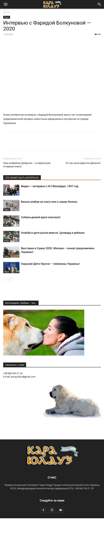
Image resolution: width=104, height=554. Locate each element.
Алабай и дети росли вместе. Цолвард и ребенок (53, 232)
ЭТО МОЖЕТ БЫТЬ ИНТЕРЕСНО (22, 177)
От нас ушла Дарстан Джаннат (83, 163)
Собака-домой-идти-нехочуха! (40, 217)
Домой (6, 12)
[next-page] (10, 279)
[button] (5, 4)
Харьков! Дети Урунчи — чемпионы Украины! (50, 263)
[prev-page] (5, 279)
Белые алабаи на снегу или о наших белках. (49, 201)
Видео (6, 17)
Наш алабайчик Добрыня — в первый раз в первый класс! (27, 165)
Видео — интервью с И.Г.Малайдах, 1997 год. (50, 186)
